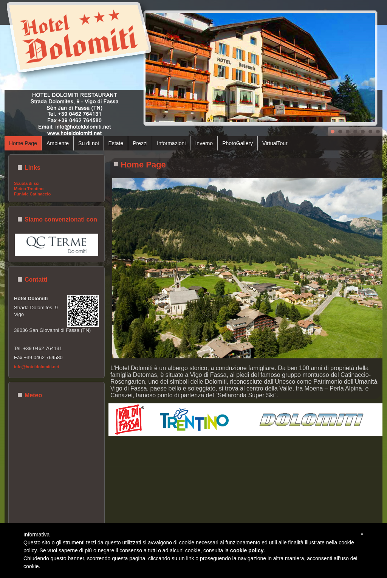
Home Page (23, 143)
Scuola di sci (26, 183)
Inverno (204, 143)
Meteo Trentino (28, 188)
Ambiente (57, 143)
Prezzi (140, 143)
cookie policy (247, 550)
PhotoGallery (237, 143)
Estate (116, 143)
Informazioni (171, 143)
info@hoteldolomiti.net (36, 366)
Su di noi (88, 143)
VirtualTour (275, 143)
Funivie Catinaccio (32, 194)
